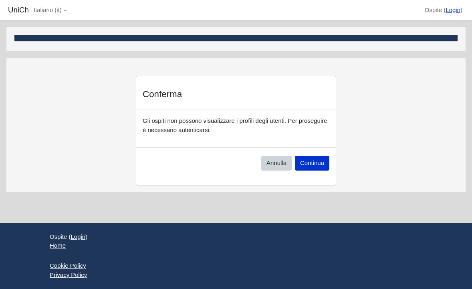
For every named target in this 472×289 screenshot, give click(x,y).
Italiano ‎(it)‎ (48, 9)
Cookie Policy (68, 265)
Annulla (276, 162)
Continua (312, 162)
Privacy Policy (68, 274)
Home (58, 245)
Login (453, 9)
